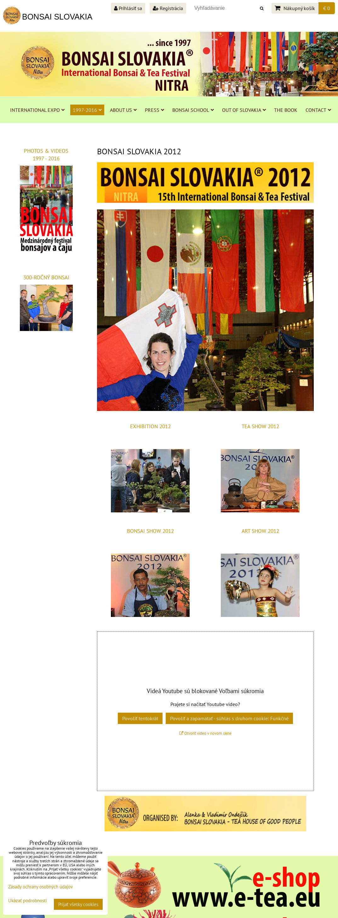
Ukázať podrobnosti (27, 901)
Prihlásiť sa (128, 8)
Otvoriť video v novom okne (205, 733)
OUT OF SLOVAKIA (244, 110)
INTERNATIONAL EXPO (37, 110)
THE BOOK (285, 110)
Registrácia (168, 8)
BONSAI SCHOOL (193, 110)
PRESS (154, 110)
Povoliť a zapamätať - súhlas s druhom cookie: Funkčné (229, 718)
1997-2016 (87, 110)
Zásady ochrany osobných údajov (40, 887)
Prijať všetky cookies (78, 904)
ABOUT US (123, 110)
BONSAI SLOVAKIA (57, 16)
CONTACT (318, 110)
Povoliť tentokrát (140, 718)
